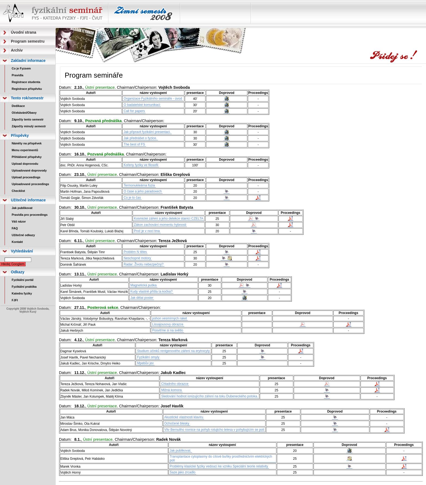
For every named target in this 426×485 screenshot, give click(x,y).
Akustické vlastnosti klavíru (183, 417)
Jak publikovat (22, 208)
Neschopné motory (137, 258)
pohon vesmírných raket (169, 318)
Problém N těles (135, 252)
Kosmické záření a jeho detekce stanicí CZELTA (168, 218)
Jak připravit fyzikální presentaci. (147, 132)
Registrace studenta (26, 82)
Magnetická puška (143, 285)
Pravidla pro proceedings (30, 214)
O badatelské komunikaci (142, 105)
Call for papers (134, 111)
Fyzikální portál (22, 279)
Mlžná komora (171, 390)
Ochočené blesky (176, 423)
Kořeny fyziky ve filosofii (141, 165)
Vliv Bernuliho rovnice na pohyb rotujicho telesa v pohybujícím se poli (214, 430)
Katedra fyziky (22, 293)
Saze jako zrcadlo (183, 472)
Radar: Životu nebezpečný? (144, 264)
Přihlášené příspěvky (27, 157)
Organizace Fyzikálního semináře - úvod (153, 98)
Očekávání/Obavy (24, 112)
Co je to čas (132, 197)
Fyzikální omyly (148, 357)
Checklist (18, 190)
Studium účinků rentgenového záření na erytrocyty (173, 351)
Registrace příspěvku (27, 88)
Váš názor (19, 221)
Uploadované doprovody (29, 170)
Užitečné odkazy (23, 235)
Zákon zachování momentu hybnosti (160, 225)
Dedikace (18, 105)
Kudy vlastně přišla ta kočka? (151, 291)
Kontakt (17, 241)
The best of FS (134, 144)
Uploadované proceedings (30, 184)
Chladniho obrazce (174, 384)
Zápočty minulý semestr (29, 126)
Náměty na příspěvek (27, 143)
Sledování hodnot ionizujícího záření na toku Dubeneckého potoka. (209, 396)
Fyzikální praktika (24, 286)
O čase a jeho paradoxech (143, 191)
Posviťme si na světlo (167, 330)
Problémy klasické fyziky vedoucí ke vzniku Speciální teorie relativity (219, 466)
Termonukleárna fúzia (139, 185)
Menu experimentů (25, 150)
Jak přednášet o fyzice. (140, 138)
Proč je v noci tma (147, 231)
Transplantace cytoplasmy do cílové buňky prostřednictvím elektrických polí (221, 458)
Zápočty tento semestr (27, 119)
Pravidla (17, 75)
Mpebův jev (145, 363)
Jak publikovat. (180, 450)
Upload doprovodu (25, 163)
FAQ (15, 228)
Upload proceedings (26, 177)
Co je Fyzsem (21, 68)
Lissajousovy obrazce (167, 324)
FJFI (15, 300)
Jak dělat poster (142, 298)
